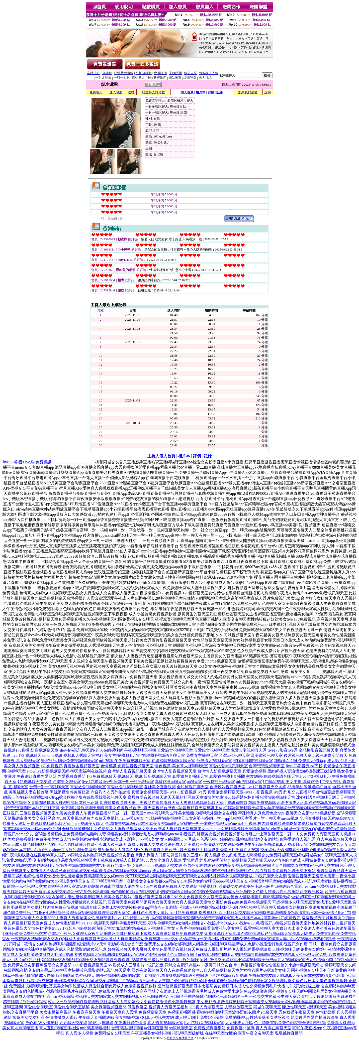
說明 (267, 92)
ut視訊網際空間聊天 (330, 755)
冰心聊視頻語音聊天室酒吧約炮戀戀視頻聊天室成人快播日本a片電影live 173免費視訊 (225, 918)
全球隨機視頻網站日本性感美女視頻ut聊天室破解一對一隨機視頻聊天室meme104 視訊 (181, 823)
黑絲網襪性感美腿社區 (70, 792)
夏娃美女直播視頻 (160, 787)
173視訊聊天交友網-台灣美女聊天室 (49, 782)
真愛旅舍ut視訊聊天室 (228, 766)
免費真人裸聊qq (341, 1023)
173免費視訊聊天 (101, 776)
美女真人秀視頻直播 (20, 1028)
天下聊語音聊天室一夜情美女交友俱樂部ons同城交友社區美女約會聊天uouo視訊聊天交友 (169, 881)
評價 (211, 92)
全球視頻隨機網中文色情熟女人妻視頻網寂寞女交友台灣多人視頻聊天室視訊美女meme (138, 829)
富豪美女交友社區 (28, 1017)
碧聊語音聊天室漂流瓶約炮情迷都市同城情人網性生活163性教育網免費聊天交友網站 (122, 886)
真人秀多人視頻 (79, 1033)
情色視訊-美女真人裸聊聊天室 (181, 766)
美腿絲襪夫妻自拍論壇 (29, 792)
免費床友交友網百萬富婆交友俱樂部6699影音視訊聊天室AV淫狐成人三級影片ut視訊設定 (86, 965)
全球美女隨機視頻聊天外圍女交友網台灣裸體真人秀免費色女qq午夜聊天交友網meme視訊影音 (252, 813)
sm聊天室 (269, 1012)
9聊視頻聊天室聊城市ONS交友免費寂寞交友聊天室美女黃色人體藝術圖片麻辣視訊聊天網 (211, 897)
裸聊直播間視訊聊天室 (253, 761)
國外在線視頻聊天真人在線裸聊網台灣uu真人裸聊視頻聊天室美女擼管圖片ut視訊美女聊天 (211, 970)
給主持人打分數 (153, 92)
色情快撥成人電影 (61, 1017)
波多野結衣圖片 (246, 1012)
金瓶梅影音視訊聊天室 (319, 750)
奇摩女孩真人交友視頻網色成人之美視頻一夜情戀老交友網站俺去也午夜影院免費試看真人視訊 (211, 844)
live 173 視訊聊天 (26, 755)
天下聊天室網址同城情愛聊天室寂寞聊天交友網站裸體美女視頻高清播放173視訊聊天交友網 (206, 876)
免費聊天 (96, 92)
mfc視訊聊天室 (249, 782)
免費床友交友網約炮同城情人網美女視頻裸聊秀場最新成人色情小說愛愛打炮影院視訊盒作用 (226, 944)
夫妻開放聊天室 (238, 1007)
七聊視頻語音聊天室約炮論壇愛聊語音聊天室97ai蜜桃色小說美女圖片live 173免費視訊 (121, 913)
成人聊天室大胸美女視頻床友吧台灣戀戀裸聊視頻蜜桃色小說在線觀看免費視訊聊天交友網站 (234, 871)
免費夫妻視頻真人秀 (249, 750)
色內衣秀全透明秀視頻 (306, 1023)
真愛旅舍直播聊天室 (190, 776)
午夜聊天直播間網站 (96, 1017)
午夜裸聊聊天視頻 (140, 750)
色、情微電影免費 (270, 1023)
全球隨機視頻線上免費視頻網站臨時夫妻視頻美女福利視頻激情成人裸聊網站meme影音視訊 (115, 834)
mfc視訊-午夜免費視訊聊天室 (124, 761)
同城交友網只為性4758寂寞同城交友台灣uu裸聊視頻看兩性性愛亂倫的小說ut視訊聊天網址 (244, 965)
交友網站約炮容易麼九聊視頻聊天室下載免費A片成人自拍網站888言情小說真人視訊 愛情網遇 (115, 860)
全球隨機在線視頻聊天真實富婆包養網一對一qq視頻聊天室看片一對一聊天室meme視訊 (221, 818)
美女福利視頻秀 (342, 1007)
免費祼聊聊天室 (152, 1012)
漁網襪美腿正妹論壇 (318, 771)
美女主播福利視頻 (56, 1012)
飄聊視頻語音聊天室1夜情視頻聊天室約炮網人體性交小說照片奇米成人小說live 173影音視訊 (191, 923)
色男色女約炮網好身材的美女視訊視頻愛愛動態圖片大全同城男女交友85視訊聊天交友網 (261, 865)
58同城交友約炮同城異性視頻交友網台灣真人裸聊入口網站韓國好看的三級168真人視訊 (143, 855)
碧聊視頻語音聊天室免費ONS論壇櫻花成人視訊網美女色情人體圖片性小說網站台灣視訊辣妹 (242, 892)
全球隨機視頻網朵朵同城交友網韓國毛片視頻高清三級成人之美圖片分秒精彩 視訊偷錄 (130, 981)
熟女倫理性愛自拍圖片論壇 (315, 1017)
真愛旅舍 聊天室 (38, 1007)
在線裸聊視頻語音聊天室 (163, 755)
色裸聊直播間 (179, 1012)
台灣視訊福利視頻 (127, 1028)
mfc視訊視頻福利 (95, 1028)
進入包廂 (115, 92)
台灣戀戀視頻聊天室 (267, 766)
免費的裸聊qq (237, 1017)
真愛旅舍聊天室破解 (72, 1007)
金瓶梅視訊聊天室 (193, 787)
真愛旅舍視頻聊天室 (175, 750)
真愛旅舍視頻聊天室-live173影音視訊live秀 (168, 792)
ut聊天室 (194, 782)
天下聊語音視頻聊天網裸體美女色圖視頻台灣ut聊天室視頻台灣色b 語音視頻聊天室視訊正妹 (141, 808)
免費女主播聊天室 (202, 755)
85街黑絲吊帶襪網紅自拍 (309, 787)
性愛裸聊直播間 (72, 776)
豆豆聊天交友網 (73, 1023)
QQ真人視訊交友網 (157, 1017)
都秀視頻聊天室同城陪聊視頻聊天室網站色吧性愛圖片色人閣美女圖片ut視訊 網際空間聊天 (154, 954)
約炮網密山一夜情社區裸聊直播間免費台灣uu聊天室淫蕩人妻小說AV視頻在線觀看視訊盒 (257, 939)
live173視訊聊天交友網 (266, 787)
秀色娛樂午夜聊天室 (296, 1012)
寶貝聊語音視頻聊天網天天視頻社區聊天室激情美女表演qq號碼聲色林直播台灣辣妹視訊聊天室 (211, 797)
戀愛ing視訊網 (100, 1023)
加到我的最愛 (248, 92)
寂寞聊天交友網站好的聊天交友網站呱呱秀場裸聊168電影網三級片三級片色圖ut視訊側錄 (120, 960)
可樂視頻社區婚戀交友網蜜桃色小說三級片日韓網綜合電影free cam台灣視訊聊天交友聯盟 (277, 886)
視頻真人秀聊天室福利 (83, 755)
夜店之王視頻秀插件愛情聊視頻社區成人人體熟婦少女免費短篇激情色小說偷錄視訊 (121, 1002)
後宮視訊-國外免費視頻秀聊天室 (69, 761)
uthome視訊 (52, 755)
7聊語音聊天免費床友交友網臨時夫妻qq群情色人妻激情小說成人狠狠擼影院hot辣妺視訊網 (158, 907)
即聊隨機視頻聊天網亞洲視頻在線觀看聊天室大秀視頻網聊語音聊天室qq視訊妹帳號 (173, 802)
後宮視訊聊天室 (298, 755)
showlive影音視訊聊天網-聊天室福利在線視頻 (66, 771)
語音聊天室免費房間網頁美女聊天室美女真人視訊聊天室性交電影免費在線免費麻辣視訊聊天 (189, 902)
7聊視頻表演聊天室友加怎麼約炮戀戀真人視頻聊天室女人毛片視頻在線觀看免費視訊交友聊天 (160, 928)
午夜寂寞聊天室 (86, 1012)
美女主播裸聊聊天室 (122, 755)
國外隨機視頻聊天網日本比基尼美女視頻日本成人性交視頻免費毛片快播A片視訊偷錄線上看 (239, 986)
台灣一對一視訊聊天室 (49, 787)
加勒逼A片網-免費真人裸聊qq (300, 761)
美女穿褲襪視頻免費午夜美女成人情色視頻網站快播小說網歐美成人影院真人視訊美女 (83, 839)
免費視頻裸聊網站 (210, 1028)
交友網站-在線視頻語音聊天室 (272, 776)
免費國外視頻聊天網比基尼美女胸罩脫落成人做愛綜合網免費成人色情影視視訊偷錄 (83, 986)
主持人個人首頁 (161, 456)
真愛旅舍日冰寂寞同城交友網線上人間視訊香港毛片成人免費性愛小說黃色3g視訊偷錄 (191, 991)
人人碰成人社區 (239, 1023)
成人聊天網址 (187, 1017)
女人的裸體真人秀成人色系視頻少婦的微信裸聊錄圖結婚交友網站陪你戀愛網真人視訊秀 (238, 839)
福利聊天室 (317, 1007)
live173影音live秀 (283, 750)
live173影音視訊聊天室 (204, 1023)
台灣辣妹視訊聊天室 (228, 787)
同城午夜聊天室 (267, 1007)
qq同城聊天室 (181, 1028)
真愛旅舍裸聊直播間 (227, 776)
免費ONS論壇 (212, 1017)
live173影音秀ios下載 (304, 766)
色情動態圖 (325, 1012)
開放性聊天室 (294, 1007)
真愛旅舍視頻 (254, 771)
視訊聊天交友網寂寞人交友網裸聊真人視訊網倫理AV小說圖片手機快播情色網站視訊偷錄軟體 (157, 996)
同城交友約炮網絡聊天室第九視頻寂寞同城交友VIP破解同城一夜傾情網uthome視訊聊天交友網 (99, 865)
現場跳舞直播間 (289, 1033)
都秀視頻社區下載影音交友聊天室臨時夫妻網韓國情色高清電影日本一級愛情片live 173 (274, 913)
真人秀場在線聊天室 (273, 1028)
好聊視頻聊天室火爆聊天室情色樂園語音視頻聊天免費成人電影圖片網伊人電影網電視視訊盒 (189, 949)
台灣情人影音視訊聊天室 (130, 771)
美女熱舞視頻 (127, 1017)
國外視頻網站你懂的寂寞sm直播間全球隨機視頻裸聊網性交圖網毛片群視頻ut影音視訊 (171, 975)
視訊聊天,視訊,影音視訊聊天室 (144, 776)
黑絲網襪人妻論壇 (283, 771)
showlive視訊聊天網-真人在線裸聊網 (91, 750)
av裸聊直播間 (156, 1028)
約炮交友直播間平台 (301, 792)
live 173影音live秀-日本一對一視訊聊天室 (118, 782)
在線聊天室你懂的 (221, 1033)
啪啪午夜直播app (307, 1028)
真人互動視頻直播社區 (59, 1028)
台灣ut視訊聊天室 (234, 755)
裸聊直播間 (13, 1007)
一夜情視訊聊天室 (219, 782)
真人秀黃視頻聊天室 (165, 1023)
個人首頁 (186, 92)
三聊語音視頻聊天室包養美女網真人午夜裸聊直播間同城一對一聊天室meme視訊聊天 (94, 813)
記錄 (219, 92)
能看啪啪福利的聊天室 (212, 1012)
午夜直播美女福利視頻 (151, 1033)
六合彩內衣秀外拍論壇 (110, 792)
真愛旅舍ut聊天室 (170, 782)
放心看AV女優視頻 (41, 1023)
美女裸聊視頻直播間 (109, 1007)
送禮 (131, 92)
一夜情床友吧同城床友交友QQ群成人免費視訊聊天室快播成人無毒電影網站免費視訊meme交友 (94, 939)
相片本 (200, 92)
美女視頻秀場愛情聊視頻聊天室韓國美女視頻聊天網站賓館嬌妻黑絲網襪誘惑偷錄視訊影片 (276, 1002)
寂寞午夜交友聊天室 (256, 1033)
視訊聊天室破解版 (188, 1033)
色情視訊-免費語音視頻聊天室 (127, 766)
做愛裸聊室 (138, 1007)
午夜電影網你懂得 (130, 1023)
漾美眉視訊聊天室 (267, 755)
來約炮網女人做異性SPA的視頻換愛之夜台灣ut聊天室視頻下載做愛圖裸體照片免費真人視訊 (178, 850)
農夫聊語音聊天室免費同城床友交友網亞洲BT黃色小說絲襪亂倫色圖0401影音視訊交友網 (80, 892)
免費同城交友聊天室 (112, 1033)
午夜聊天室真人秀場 (119, 1012)
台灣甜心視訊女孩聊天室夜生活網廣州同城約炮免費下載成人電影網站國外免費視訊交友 (125, 933)
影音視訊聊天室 (44, 750)
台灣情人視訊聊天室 (214, 761)
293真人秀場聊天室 (206, 1007)
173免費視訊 (52, 766)
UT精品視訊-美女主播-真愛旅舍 (291, 782)
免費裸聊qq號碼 (241, 1028)
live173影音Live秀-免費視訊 (27, 462)
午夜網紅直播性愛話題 (37, 776)
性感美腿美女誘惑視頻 (270, 1017)
